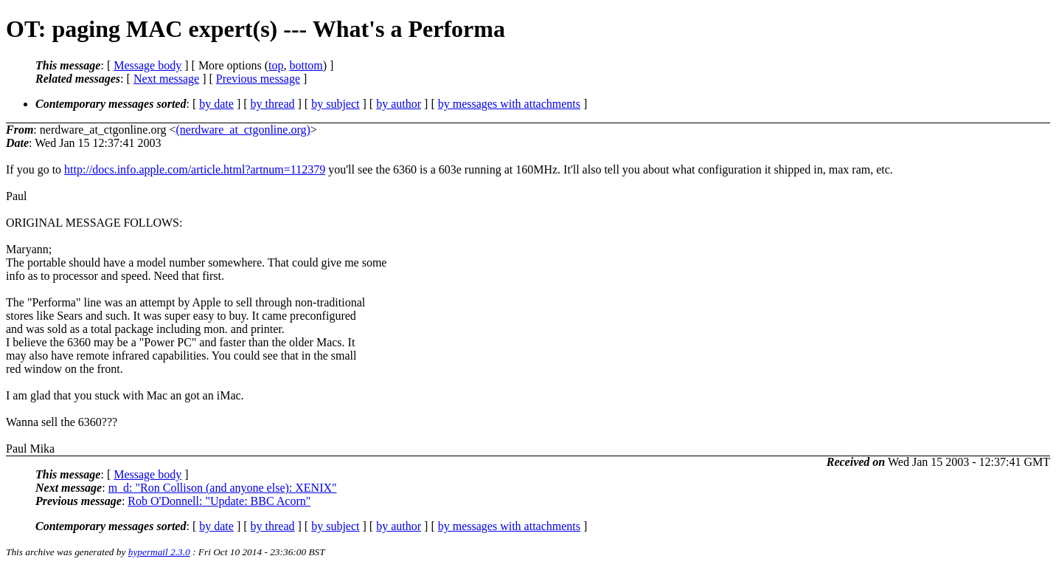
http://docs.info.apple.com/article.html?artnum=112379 (194, 169)
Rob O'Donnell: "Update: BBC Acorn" (219, 501)
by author (398, 103)
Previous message (258, 78)
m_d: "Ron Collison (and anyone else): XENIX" (222, 487)
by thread (273, 103)
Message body (147, 65)
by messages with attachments (509, 103)
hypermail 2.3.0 (159, 551)
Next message (166, 78)
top (275, 65)
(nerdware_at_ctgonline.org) (243, 129)
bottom (305, 65)
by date (216, 103)
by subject (335, 103)
